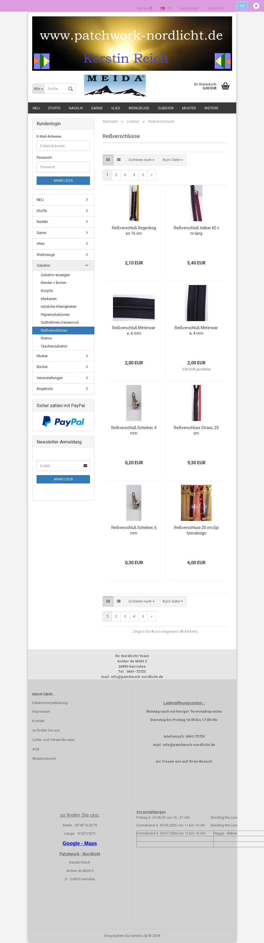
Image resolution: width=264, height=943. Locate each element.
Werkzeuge (139, 108)
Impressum (41, 711)
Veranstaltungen (50, 378)
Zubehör (166, 108)
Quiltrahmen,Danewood (60, 322)
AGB (35, 749)
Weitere (211, 108)
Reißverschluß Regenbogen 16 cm (134, 231)
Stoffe (54, 108)
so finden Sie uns (46, 730)
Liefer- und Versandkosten (53, 740)
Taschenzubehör (54, 346)
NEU (36, 108)
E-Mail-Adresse (49, 136)
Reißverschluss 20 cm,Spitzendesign (196, 530)
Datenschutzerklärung (49, 703)
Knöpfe (47, 291)
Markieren (49, 299)
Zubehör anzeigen (55, 275)
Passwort (44, 157)
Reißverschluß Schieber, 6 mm (134, 530)
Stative (46, 338)
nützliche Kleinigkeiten (59, 306)
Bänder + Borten (53, 283)
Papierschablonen (55, 314)
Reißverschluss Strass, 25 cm (196, 430)
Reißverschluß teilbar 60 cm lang (196, 231)
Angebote (45, 389)
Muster (189, 108)
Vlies (115, 108)
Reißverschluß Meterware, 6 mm (133, 331)
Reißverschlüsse (54, 330)
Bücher (42, 367)
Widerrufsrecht (44, 759)
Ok (242, 6)
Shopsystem (114, 936)
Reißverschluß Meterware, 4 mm (196, 331)
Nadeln (76, 108)
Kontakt (38, 721)
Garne (97, 108)
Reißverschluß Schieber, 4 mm (134, 430)
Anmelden (63, 181)
